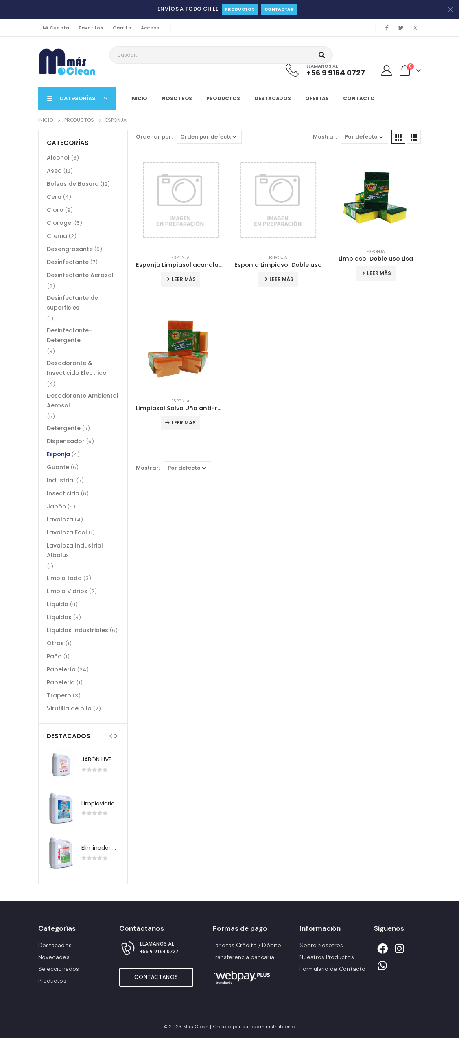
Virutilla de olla (69, 708)
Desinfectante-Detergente (69, 335)
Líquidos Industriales (77, 630)
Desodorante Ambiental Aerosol (82, 400)
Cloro (55, 210)
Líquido (57, 604)
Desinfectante (68, 262)
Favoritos (91, 27)
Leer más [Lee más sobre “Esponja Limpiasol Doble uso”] (281, 279)
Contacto (359, 98)
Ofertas (317, 98)
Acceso (150, 27)
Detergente (64, 428)
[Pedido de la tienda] (209, 137)
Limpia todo (64, 578)
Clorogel (60, 223)
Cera (54, 197)
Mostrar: (325, 137)
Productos (240, 9)
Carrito (122, 27)
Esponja (180, 258)
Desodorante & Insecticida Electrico (77, 368)
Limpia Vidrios (67, 591)
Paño (54, 656)
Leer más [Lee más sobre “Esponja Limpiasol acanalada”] (184, 279)
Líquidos (59, 617)
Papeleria (61, 682)
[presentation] (110, 736)
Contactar (278, 9)
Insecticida (63, 493)
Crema (57, 236)
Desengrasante (70, 249)
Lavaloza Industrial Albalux (75, 550)
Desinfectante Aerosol (80, 275)
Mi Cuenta (56, 27)
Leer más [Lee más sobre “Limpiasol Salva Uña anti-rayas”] (184, 422)
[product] (180, 200)
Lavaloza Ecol (67, 532)
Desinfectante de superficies (72, 303)
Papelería (61, 669)
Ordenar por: (154, 137)
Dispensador (66, 441)
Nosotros (177, 98)
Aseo (54, 171)
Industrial (61, 480)
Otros (55, 643)
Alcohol (58, 158)
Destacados (272, 98)
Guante (58, 467)
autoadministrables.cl (269, 1026)
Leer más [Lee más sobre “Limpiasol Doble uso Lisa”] (379, 273)
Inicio (138, 98)
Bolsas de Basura (73, 184)
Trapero (59, 695)
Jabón (56, 506)
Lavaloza (60, 519)
